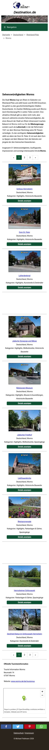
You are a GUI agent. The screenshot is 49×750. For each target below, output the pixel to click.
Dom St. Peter (24, 232)
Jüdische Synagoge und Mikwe (24, 341)
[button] (6, 726)
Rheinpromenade (24, 522)
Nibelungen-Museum (24, 388)
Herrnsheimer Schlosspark (24, 591)
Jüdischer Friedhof (24, 435)
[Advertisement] (24, 66)
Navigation (10, 27)
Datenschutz (19, 733)
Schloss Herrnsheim (24, 189)
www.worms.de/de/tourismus (23, 681)
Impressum (29, 733)
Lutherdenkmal (24, 276)
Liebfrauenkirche (24, 478)
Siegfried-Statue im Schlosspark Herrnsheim (24, 634)
